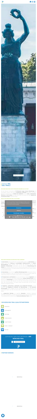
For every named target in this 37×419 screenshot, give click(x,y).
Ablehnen (19, 210)
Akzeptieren (18, 207)
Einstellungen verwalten (19, 213)
